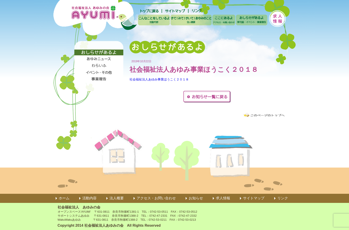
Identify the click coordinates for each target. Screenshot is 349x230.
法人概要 (117, 198)
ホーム (64, 198)
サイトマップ (253, 198)
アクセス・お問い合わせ (156, 198)
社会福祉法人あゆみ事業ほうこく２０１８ (159, 79)
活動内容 (89, 198)
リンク (282, 198)
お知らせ (196, 198)
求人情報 (223, 198)
